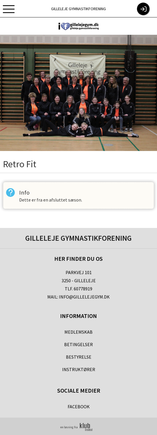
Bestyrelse (78, 357)
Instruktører (78, 369)
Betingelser (78, 344)
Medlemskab (78, 332)
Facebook (79, 406)
